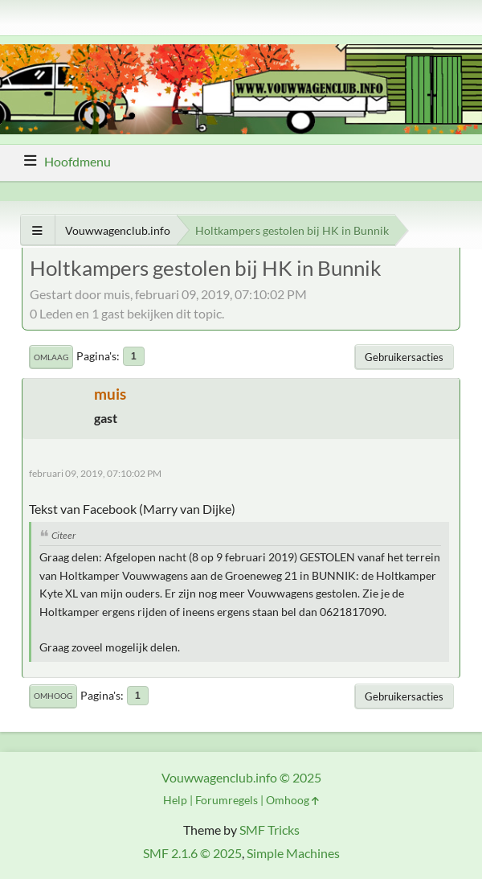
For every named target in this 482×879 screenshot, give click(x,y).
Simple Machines (293, 853)
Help (175, 800)
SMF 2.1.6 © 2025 (192, 853)
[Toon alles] (37, 230)
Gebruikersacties (404, 357)
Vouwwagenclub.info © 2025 (241, 777)
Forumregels (226, 800)
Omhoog (53, 695)
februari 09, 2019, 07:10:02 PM (95, 473)
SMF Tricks (269, 829)
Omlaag (51, 357)
